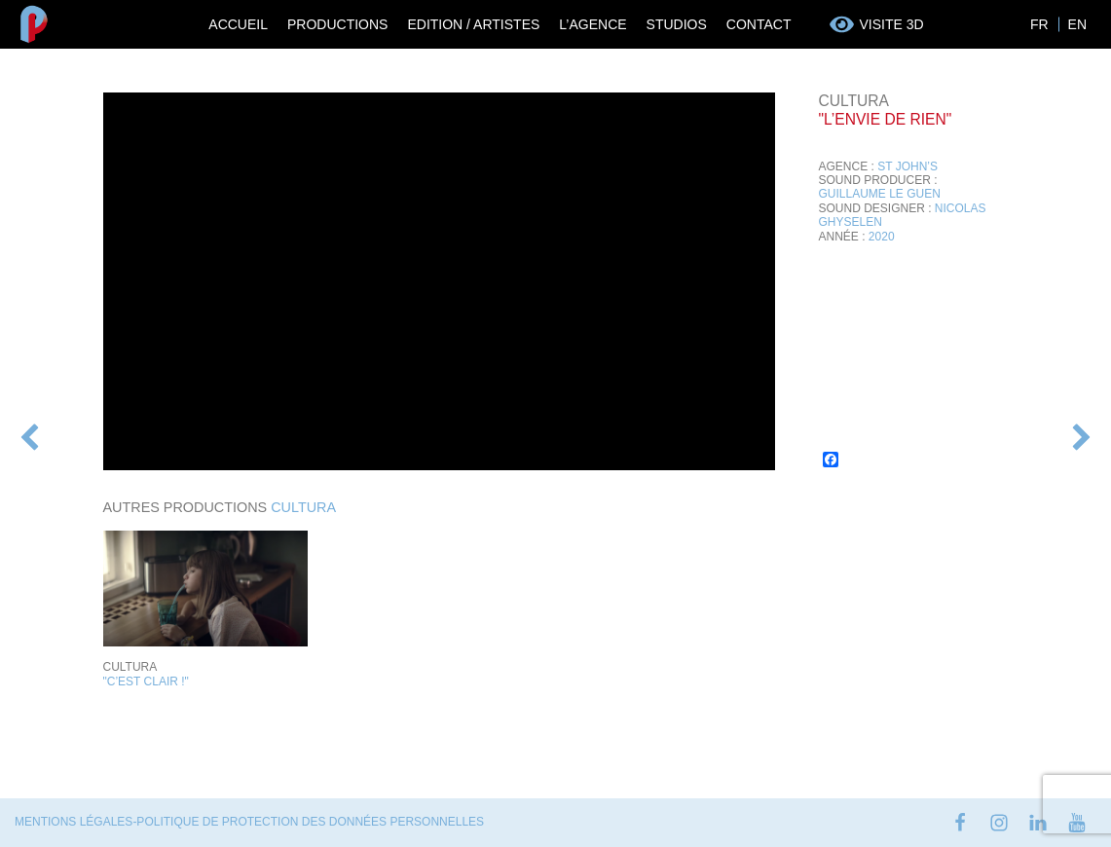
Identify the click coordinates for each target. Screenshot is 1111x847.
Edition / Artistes (473, 24)
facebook (960, 822)
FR (1039, 24)
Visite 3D (891, 24)
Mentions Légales (73, 822)
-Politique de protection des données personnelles (308, 822)
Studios (677, 24)
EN (1077, 24)
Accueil (238, 24)
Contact (759, 24)
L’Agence (592, 24)
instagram (999, 822)
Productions (337, 24)
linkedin (1037, 822)
